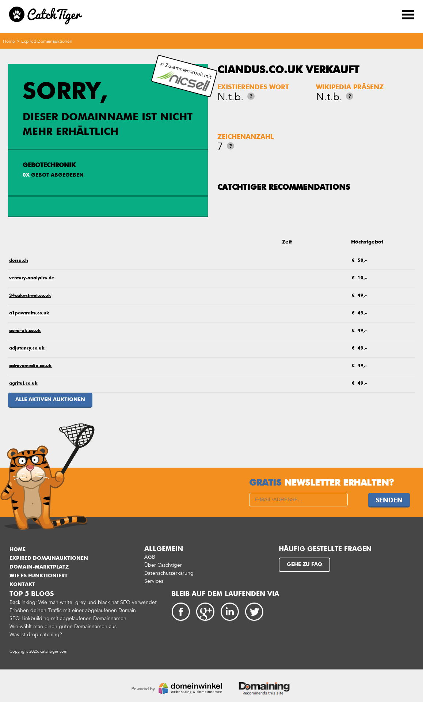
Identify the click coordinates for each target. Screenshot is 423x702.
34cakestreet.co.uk (30, 296)
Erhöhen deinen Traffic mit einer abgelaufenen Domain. (73, 610)
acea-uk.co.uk (25, 331)
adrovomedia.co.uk (30, 366)
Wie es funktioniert (38, 575)
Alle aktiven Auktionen (50, 399)
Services (153, 581)
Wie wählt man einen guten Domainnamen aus (63, 626)
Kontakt (22, 584)
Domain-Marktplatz (39, 567)
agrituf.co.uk (23, 383)
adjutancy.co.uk (27, 348)
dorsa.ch (18, 260)
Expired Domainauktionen (46, 41)
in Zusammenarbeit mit (184, 76)
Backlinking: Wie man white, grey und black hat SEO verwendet (83, 602)
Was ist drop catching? (35, 634)
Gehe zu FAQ (304, 564)
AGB (149, 557)
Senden (389, 500)
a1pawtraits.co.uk (29, 313)
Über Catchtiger (163, 565)
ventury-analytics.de (31, 278)
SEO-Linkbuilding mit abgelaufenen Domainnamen (67, 618)
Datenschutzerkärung (169, 573)
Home (9, 41)
